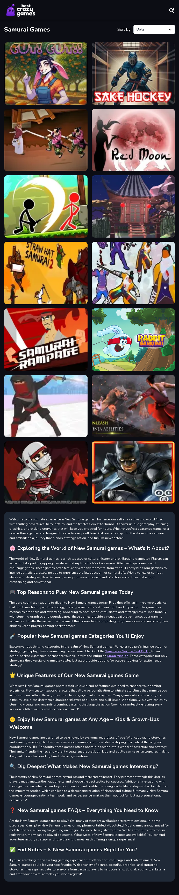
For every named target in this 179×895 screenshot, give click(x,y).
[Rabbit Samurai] (133, 339)
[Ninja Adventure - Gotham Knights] (133, 472)
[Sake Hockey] (133, 73)
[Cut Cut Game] (46, 73)
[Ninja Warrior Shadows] (46, 472)
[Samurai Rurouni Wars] (46, 140)
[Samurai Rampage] (46, 339)
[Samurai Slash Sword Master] (46, 406)
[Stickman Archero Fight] (46, 206)
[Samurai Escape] (133, 206)
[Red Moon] (133, 140)
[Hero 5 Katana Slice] (133, 273)
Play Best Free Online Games (20, 10)
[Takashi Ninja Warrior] (133, 406)
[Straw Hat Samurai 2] (46, 273)
